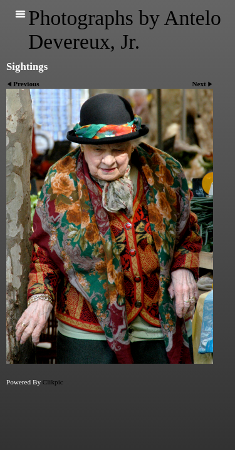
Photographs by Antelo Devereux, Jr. (124, 29)
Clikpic (53, 382)
